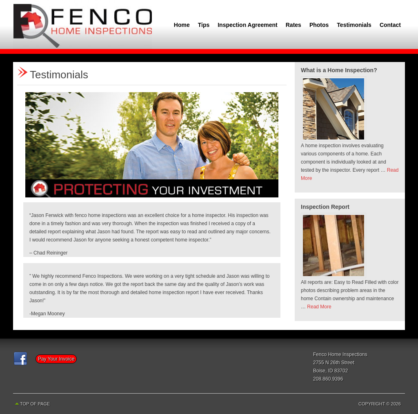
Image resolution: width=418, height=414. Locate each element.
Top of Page (35, 403)
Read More (319, 307)
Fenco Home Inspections (82, 24)
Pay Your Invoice (56, 359)
